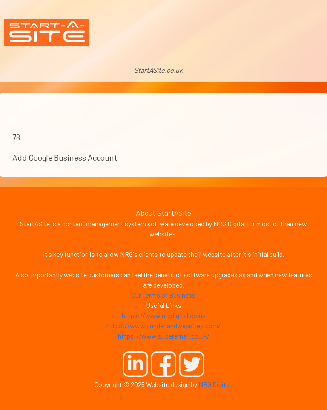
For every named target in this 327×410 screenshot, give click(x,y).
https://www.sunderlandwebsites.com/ (163, 326)
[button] (306, 21)
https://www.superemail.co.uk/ (163, 336)
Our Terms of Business (163, 295)
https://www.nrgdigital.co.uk (164, 315)
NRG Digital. (215, 384)
